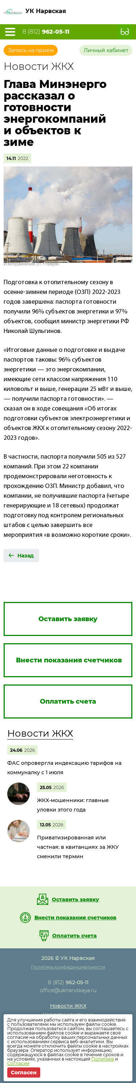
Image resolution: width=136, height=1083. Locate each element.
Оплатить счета (74, 935)
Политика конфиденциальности (68, 967)
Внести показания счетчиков (75, 917)
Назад (25, 555)
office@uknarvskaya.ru (68, 990)
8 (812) (45, 32)
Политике (102, 1059)
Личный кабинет (106, 50)
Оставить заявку (75, 899)
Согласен (24, 1072)
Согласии (18, 1063)
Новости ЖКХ (40, 733)
